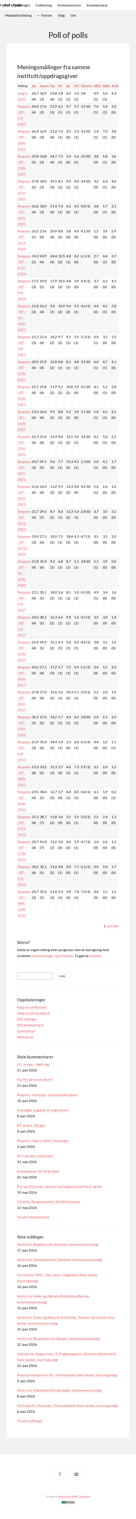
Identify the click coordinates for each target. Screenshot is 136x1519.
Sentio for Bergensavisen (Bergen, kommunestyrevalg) (58, 1338)
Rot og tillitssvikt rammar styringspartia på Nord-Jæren (59, 1186)
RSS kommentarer (30, 1025)
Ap (34, 86)
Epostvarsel (26, 1031)
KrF (76, 86)
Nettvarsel (25, 1037)
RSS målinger (27, 1019)
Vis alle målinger (29, 1421)
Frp (52, 86)
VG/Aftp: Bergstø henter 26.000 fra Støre (48, 1202)
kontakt (95, 956)
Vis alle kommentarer (33, 1217)
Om (73, 15)
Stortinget (22, 5)
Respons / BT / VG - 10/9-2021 (24, 318)
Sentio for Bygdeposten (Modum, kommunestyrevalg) (57, 1244)
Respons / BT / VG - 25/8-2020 (24, 573)
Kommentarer (97, 5)
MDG (97, 86)
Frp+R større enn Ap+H (35, 1079)
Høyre (44, 86)
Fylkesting (44, 5)
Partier (46, 15)
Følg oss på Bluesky (32, 1007)
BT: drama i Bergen (31, 1125)
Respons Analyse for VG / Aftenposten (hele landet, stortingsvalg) (67, 1375)
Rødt (106, 86)
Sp (68, 86)
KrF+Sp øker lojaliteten (35, 1156)
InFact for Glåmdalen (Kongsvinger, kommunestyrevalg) (59, 1390)
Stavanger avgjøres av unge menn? (43, 1110)
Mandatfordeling (18, 15)
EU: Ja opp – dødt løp (33, 1064)
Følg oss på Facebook (33, 1013)
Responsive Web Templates (74, 1496)
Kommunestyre (69, 5)
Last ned (112, 926)
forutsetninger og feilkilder (52, 956)
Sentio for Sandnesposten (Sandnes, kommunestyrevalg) (59, 1259)
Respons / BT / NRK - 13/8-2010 (24, 903)
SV (60, 86)
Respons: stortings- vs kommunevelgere (47, 1095)
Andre (116, 86)
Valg (61, 15)
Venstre (86, 86)
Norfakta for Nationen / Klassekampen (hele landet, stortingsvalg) (67, 1405)
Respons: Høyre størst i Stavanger (43, 1140)
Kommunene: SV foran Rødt (38, 1171)
